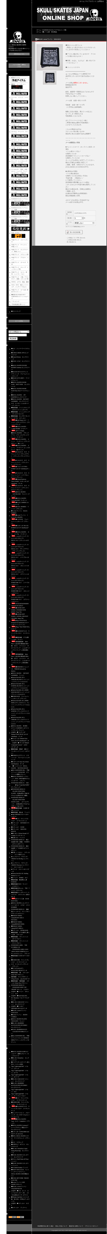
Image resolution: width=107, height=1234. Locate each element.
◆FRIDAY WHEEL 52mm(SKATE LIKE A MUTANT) (17, 918)
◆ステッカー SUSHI (17, 827)
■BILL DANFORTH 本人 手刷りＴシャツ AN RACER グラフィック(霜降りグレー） (20, 772)
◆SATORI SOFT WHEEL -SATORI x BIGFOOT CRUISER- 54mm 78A (19, 616)
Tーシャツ (14, 105)
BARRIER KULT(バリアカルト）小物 (54, 30)
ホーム (81, 1)
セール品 (14, 192)
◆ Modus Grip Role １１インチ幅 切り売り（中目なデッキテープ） (20, 1199)
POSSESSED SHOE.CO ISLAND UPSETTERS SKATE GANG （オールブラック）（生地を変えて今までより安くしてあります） (20, 802)
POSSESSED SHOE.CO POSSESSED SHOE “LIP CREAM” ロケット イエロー (20, 987)
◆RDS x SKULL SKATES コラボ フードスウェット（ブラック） (20, 1138)
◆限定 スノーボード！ (18, 84)
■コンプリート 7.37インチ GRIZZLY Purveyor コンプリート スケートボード (20, 865)
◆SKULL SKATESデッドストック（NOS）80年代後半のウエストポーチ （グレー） (20, 778)
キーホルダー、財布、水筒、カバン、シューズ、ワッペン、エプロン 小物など (19, 171)
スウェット (14, 118)
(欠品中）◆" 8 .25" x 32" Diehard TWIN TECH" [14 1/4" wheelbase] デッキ (19, 734)
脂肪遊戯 (14, 225)
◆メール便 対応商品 (49, 32)
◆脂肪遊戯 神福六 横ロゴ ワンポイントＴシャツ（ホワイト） (20, 751)
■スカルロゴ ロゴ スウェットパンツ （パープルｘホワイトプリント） (20, 475)
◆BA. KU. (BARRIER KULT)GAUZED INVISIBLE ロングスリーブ (20, 1025)
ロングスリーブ (16, 112)
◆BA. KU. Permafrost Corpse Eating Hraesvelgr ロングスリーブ (20, 1150)
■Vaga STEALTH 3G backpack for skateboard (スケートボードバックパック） (20, 622)
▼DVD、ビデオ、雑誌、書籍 (20, 282)
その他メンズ (15, 125)
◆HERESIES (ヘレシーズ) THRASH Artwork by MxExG (20, 669)
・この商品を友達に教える (73, 240)
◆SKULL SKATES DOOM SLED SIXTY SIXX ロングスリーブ (20, 384)
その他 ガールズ (16, 148)
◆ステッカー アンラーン (19, 1207)
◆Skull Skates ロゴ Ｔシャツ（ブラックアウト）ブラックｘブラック (20, 422)
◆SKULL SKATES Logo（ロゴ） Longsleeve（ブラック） (20, 1121)
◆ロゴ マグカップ (17, 1142)
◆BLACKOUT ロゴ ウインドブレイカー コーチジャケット (20, 633)
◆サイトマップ (15, 311)
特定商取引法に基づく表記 (45, 1226)
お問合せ (101, 1)
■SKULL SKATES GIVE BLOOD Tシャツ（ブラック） (20, 494)
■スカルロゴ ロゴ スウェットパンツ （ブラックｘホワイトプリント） (20, 488)
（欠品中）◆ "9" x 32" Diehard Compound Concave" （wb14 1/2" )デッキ (20, 745)
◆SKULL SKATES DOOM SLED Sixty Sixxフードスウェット (20, 391)
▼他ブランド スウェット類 (19, 254)
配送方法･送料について (76, 1226)
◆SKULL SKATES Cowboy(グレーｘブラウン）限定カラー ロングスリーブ (19, 1127)
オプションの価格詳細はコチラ (75, 226)
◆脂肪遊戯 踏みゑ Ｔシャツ (20, 812)
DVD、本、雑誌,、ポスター (19, 179)
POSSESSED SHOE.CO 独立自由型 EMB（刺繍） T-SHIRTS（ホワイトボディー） (20, 842)
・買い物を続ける (70, 242)
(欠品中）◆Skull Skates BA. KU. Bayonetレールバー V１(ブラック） (20, 998)
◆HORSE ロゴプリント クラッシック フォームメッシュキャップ (20, 757)
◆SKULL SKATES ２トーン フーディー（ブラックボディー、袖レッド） (20, 441)
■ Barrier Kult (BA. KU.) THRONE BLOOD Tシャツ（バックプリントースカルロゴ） (20, 679)
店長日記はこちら (19, 54)
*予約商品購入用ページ (18, 304)
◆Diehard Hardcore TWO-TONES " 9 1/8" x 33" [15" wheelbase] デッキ (20, 481)
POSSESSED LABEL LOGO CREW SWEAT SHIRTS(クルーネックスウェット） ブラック (20, 951)
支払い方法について (61, 1226)
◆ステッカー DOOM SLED (19, 930)
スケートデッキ (16, 91)
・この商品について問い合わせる (75, 237)
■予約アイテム (15, 77)
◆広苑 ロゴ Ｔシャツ (18, 837)
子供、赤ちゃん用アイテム (19, 154)
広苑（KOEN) (15, 233)
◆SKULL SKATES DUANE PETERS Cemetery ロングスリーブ (20, 367)
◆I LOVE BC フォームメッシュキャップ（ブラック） (19, 521)
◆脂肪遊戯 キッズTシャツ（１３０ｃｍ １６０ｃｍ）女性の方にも (20, 894)
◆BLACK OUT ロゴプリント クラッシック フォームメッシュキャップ (20, 374)
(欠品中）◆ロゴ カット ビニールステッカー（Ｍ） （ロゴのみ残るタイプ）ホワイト (20, 1193)
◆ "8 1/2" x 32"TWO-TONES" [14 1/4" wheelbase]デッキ (20, 469)
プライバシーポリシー (91, 1226)
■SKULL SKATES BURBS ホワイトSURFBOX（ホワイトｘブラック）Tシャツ (20, 728)
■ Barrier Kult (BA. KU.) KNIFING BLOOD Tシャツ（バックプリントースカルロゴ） (20, 686)
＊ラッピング (15, 301)
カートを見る (19, 321)
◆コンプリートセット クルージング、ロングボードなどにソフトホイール (20, 1115)
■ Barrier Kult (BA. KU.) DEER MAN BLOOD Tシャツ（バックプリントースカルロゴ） (20, 692)
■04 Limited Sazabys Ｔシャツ (19, 1167)
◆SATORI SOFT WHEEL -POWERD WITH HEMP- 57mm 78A (18, 610)
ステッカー (14, 186)
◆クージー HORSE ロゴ (19, 877)
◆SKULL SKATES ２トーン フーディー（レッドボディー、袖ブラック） (20, 447)
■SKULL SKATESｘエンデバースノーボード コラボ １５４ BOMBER (20, 905)
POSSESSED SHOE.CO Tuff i (20, 783)
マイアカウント (90, 1)
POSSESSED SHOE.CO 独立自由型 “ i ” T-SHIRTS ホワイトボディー (20, 848)
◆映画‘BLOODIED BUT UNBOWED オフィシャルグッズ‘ (20, 296)
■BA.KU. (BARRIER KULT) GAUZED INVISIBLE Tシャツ (19, 1031)
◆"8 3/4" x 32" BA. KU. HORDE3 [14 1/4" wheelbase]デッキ (20, 528)
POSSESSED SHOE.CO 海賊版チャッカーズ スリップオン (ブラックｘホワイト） (21, 911)
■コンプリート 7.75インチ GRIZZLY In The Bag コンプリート (20, 859)
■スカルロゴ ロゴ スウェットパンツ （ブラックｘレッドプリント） (20, 462)
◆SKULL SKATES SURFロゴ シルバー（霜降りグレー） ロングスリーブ (20, 1054)
